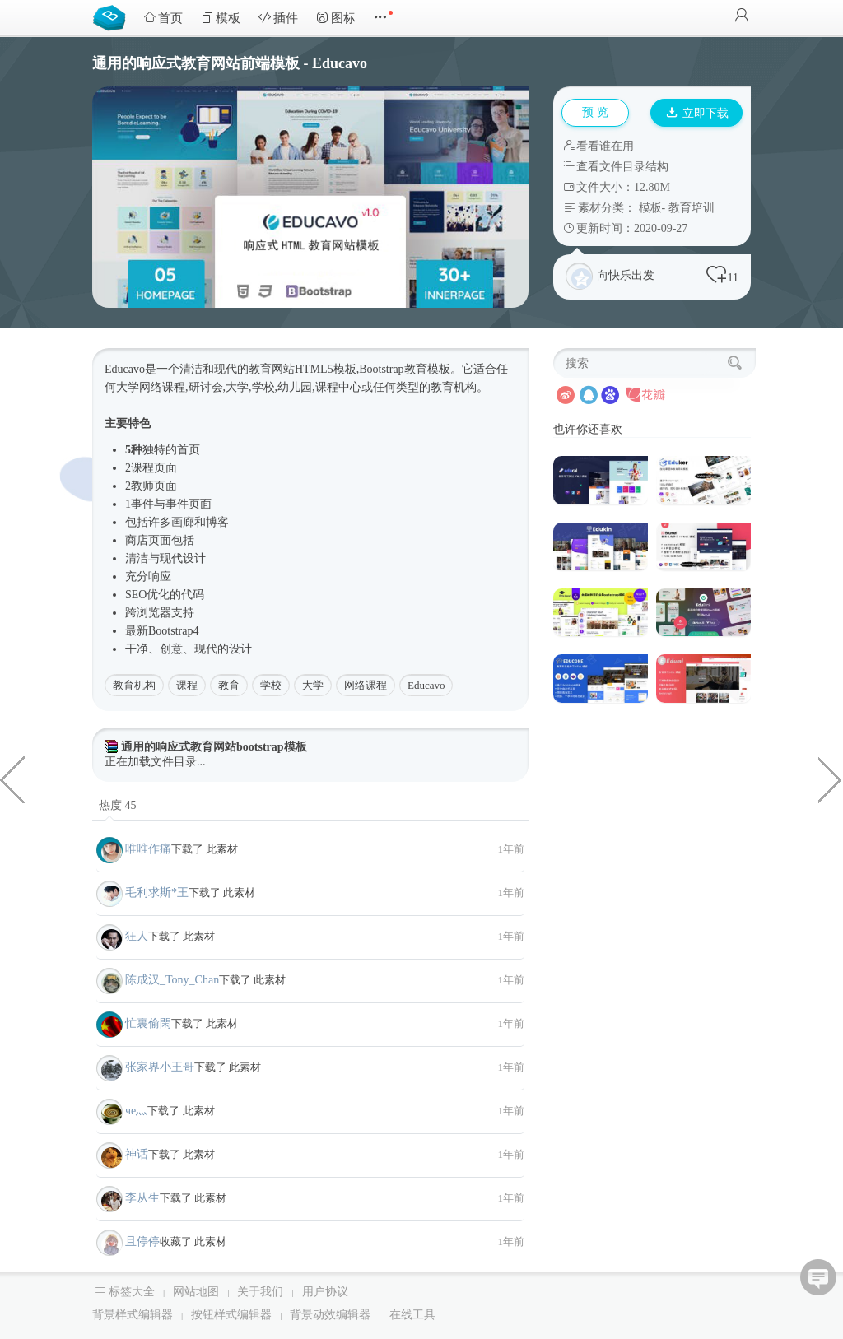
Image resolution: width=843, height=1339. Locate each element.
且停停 (142, 1241)
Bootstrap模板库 (112, 16)
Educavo (426, 685)
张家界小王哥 (159, 1067)
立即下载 (697, 113)
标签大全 (132, 1292)
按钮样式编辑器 (231, 1315)
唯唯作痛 (148, 849)
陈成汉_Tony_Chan (172, 980)
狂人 (136, 936)
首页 (163, 18)
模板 (220, 18)
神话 (136, 1154)
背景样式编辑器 (132, 1315)
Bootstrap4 (173, 631)
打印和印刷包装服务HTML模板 (830, 778)
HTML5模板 (325, 369)
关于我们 (260, 1292)
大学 (313, 685)
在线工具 (412, 1315)
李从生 (142, 1198)
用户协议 (325, 1292)
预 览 (595, 112)
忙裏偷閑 (148, 1023)
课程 (187, 685)
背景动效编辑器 (330, 1315)
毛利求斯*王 (157, 892)
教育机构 (134, 685)
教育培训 (691, 208)
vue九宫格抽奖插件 (12, 778)
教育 (229, 685)
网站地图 (196, 1292)
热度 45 (118, 805)
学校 (271, 685)
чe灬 (136, 1110)
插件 (278, 18)
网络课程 (365, 685)
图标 (336, 18)
